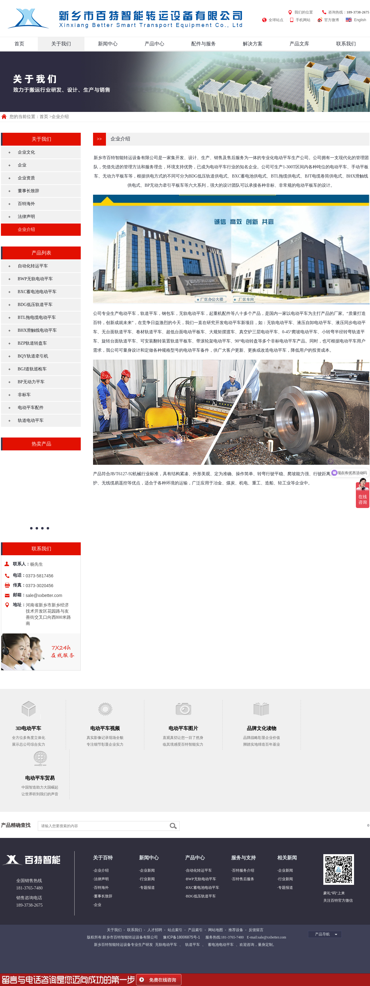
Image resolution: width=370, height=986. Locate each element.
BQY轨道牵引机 (33, 356)
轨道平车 (192, 944)
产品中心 (154, 43)
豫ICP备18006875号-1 (181, 937)
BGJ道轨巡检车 (32, 369)
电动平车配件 (31, 407)
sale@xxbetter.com (44, 595)
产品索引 (195, 930)
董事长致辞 (28, 191)
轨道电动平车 (31, 420)
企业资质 (26, 178)
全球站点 (276, 20)
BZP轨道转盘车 (32, 343)
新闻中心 (108, 43)
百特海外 (26, 203)
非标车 (24, 394)
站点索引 (175, 930)
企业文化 (26, 152)
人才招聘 (154, 930)
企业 (22, 165)
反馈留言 (256, 930)
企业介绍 (26, 229)
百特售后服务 (243, 879)
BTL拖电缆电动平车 (37, 317)
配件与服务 (203, 43)
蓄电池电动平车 (221, 944)
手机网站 (303, 20)
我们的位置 (303, 12)
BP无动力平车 (31, 382)
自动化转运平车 (33, 266)
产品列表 (41, 252)
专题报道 (147, 887)
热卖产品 (41, 443)
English (360, 20)
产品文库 (299, 43)
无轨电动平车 (166, 944)
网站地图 (215, 930)
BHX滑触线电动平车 (37, 330)
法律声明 (26, 216)
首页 (19, 43)
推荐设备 (235, 930)
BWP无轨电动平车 (35, 279)
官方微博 (331, 20)
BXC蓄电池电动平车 (37, 291)
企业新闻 (147, 870)
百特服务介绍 (243, 870)
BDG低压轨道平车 (35, 304)
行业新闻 (147, 879)
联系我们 (346, 43)
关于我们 (61, 43)
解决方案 (253, 43)
